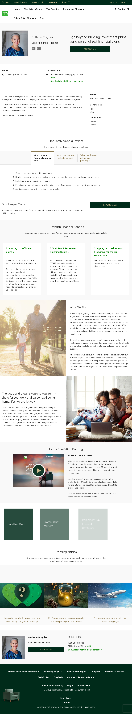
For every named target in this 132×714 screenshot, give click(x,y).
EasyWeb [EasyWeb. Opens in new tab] (58, 677)
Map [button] (88, 646)
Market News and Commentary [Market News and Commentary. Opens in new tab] (23, 672)
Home (17, 9)
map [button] (53, 78)
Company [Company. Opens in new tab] (95, 672)
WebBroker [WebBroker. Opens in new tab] (43, 677)
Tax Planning (52, 9)
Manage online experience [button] (80, 677)
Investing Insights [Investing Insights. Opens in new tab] (53, 672)
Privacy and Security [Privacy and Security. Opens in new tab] (52, 686)
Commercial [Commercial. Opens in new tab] (37, 2)
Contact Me (121, 9)
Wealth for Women (33, 9)
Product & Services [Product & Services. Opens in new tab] (114, 672)
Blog (42, 18)
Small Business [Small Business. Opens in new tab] (20, 2)
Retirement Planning (73, 9)
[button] (38, 470)
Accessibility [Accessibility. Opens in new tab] (83, 686)
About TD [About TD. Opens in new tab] (66, 2)
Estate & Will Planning (25, 18)
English (113, 3)
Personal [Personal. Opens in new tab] (5, 2)
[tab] (42, 158)
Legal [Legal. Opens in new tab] (70, 686)
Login (125, 2)
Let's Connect (110, 205)
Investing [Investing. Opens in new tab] (52, 2)
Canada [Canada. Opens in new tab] (66, 703)
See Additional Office (68, 81)
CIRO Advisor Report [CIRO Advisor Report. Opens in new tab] (76, 672)
